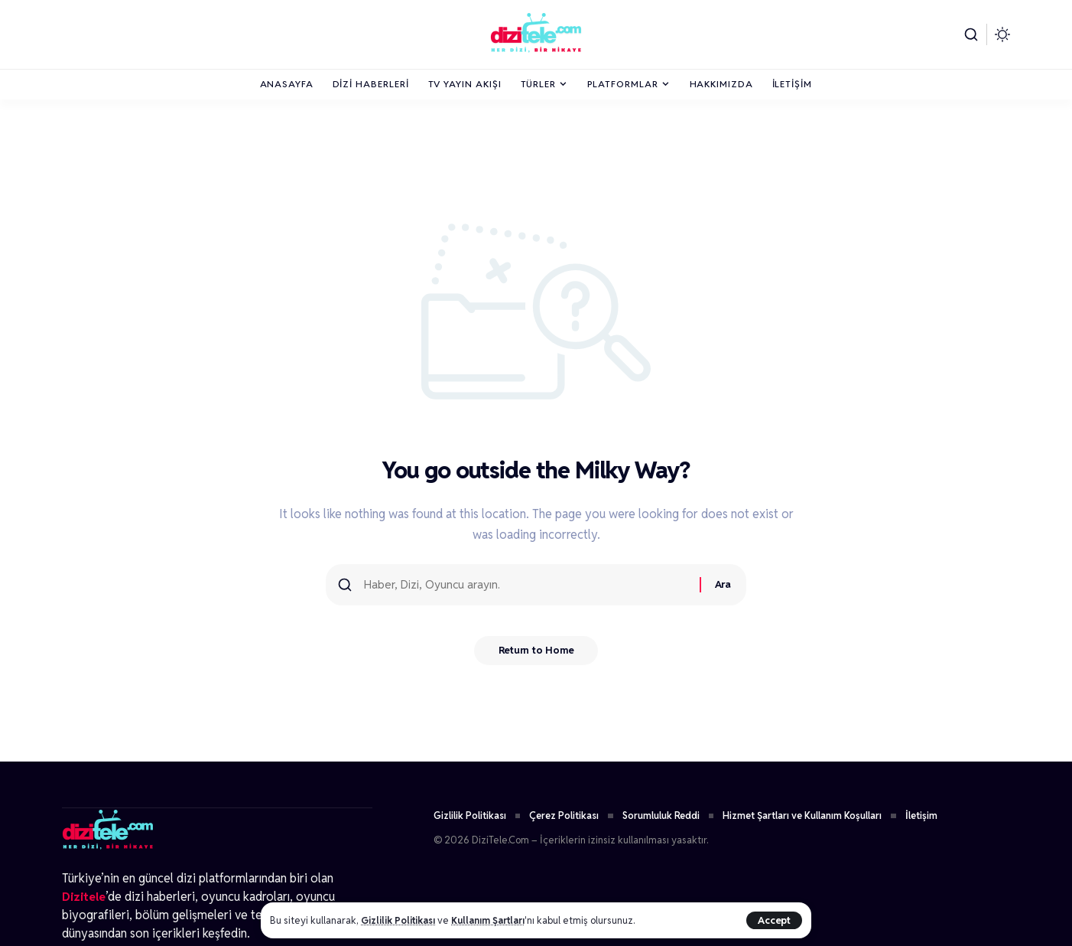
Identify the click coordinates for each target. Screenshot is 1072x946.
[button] (773, 920)
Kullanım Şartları (494, 919)
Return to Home (536, 655)
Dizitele (84, 896)
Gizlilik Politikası (400, 919)
